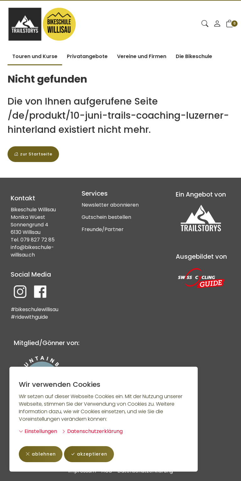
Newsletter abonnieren (110, 204)
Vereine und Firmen (141, 56)
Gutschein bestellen (106, 217)
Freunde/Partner (103, 229)
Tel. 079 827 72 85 (33, 239)
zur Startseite (33, 154)
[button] (204, 24)
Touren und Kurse (34, 56)
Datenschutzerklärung (92, 431)
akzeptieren (89, 454)
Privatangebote (87, 56)
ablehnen (40, 454)
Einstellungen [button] (38, 431)
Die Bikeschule (194, 56)
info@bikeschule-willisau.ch (32, 251)
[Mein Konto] (217, 24)
